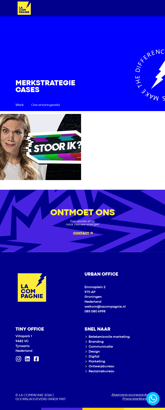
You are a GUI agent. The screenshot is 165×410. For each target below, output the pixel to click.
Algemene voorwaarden (131, 395)
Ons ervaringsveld (45, 105)
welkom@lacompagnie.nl (105, 306)
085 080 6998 (94, 311)
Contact (83, 233)
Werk (19, 105)
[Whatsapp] (153, 398)
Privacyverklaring (136, 398)
